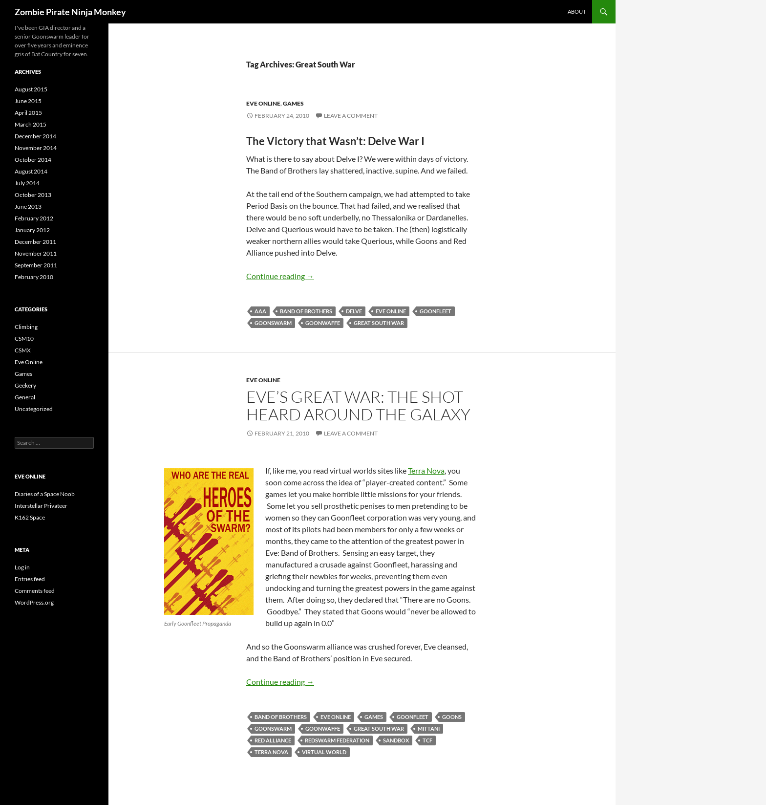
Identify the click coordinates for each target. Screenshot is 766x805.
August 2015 (31, 89)
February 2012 (34, 218)
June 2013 (28, 206)
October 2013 (33, 194)
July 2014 (27, 183)
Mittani (429, 728)
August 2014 (31, 171)
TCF (427, 740)
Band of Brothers (306, 311)
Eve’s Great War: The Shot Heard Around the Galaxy (358, 405)
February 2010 (34, 277)
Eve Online (263, 103)
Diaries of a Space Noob (45, 494)
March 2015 (30, 124)
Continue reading (280, 276)
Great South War (379, 323)
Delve (354, 311)
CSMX (23, 350)
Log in (22, 567)
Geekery (25, 385)
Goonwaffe (322, 323)
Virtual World (324, 752)
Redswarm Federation (337, 740)
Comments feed (35, 590)
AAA (260, 311)
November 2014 (36, 148)
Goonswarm (273, 323)
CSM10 (24, 338)
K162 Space (30, 517)
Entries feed (30, 579)
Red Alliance (273, 740)
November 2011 (36, 253)
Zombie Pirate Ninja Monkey (70, 11)
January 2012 (32, 230)
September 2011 (36, 265)
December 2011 (35, 241)
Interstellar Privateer (41, 505)
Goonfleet (435, 311)
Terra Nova (426, 470)
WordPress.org (34, 602)
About (577, 11)
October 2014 (33, 159)
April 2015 (28, 112)
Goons (452, 717)
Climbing (26, 326)
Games (293, 103)
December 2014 (35, 136)
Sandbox (396, 740)
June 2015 (28, 101)
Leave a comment (351, 115)
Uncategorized (34, 409)
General (25, 397)
